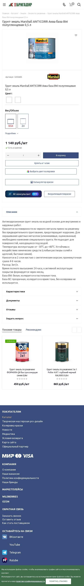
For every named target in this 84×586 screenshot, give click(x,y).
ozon (5, 501)
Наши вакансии (11, 473)
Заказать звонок (11, 515)
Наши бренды (10, 482)
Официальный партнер (15, 446)
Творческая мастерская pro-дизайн (22, 421)
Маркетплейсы (12, 489)
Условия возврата (12, 438)
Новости (7, 429)
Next (79, 330)
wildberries (10, 496)
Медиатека (8, 434)
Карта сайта (9, 442)
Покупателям (11, 411)
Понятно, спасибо (58, 581)
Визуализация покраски (59, 194)
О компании (9, 469)
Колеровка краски (12, 425)
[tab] (9, 100)
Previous (74, 330)
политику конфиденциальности (30, 581)
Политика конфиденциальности (20, 478)
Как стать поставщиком (16, 523)
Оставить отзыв (11, 519)
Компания (9, 464)
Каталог (7, 417)
